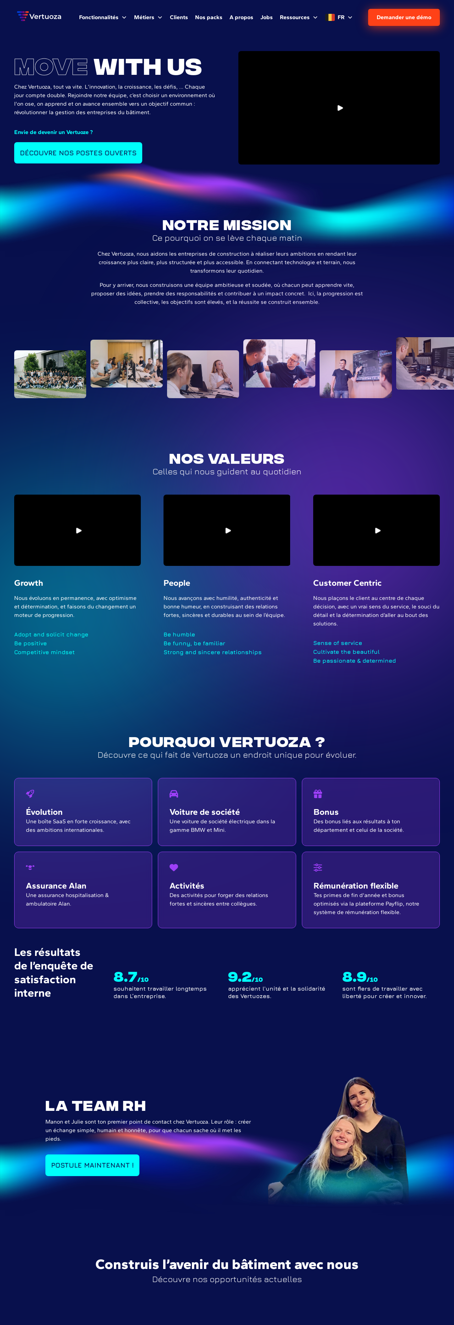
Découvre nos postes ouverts (78, 153)
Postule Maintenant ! (92, 1165)
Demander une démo (404, 17)
